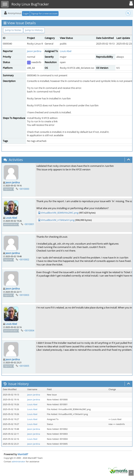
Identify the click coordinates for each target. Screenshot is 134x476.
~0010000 (24, 188)
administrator (18, 461)
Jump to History (34, 30)
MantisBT (23, 454)
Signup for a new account (44, 13)
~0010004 (29, 330)
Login (26, 13)
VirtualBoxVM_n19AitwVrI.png (58, 220)
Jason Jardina (34, 51)
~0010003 (24, 295)
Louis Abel (65, 51)
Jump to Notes (13, 30)
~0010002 (24, 259)
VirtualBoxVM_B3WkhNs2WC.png (59, 212)
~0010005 (24, 365)
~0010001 (29, 224)
